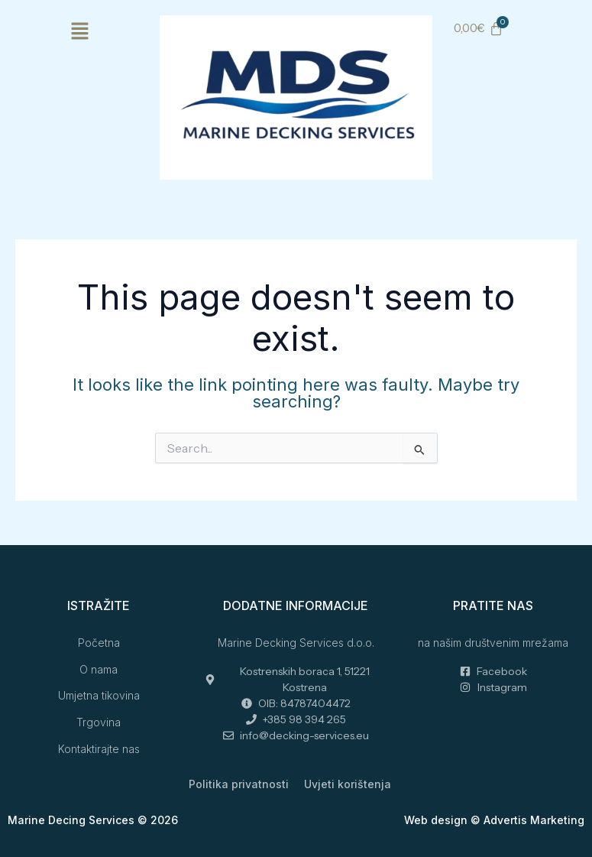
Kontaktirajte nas (99, 748)
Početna (99, 642)
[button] (79, 32)
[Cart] (478, 28)
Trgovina (98, 722)
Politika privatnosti (239, 783)
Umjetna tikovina (99, 695)
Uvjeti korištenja (347, 783)
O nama (98, 669)
